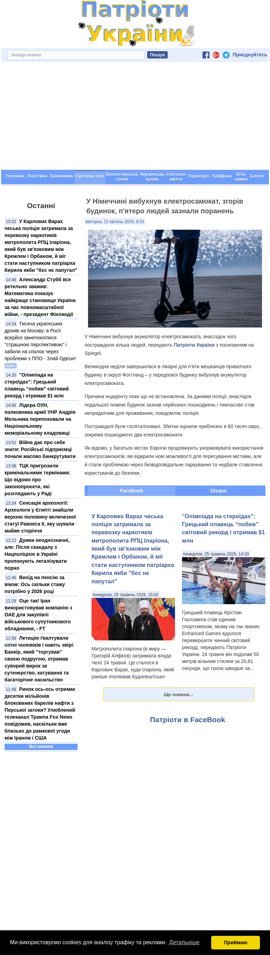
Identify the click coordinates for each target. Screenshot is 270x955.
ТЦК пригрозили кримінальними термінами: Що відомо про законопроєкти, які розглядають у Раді (37, 479)
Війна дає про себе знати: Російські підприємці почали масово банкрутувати (40, 449)
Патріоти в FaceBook (187, 720)
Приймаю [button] (235, 942)
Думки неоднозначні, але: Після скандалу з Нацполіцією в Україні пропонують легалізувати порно (37, 554)
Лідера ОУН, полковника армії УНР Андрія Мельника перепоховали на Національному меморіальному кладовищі (40, 419)
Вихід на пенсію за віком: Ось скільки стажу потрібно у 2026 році (35, 584)
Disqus (219, 491)
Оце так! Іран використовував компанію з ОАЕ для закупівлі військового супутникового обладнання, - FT (38, 614)
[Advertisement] (135, 117)
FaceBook (131, 491)
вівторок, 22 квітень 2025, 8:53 (115, 221)
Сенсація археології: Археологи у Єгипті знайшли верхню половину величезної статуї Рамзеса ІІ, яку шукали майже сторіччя (40, 517)
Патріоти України (194, 345)
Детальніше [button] (184, 942)
